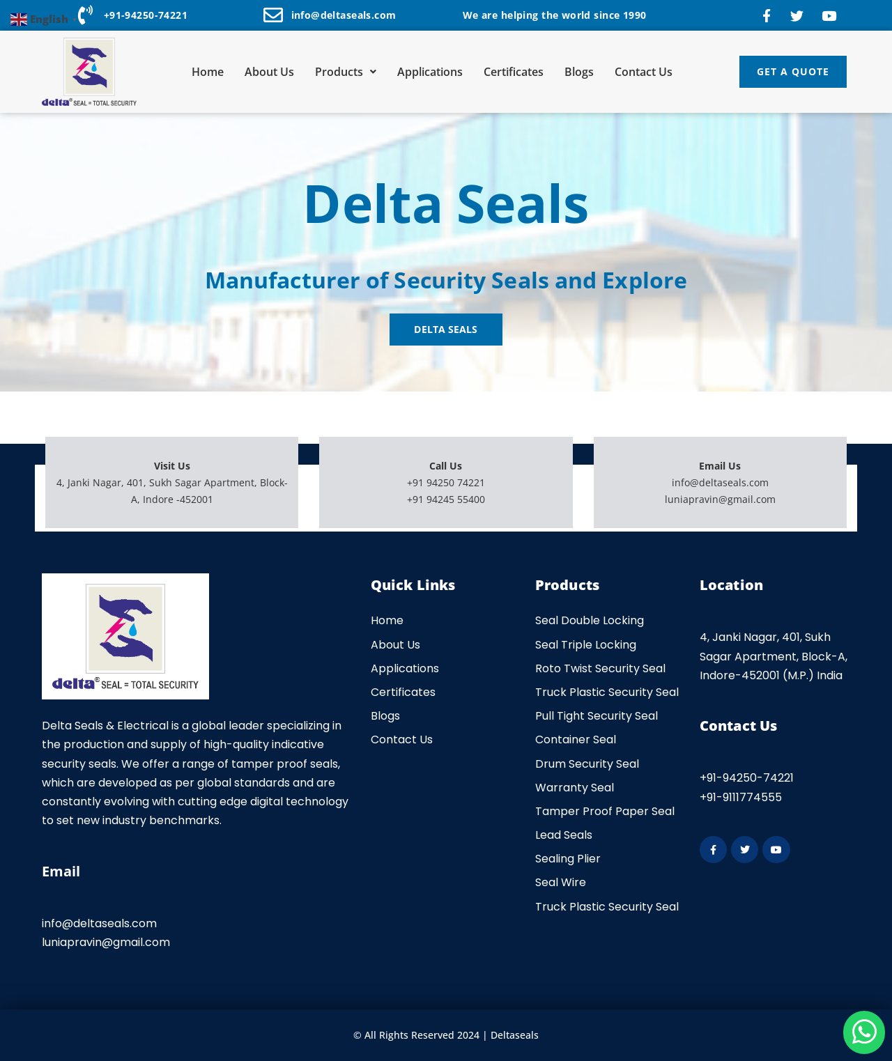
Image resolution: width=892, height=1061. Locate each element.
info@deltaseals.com (720, 482)
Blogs (579, 71)
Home (208, 71)
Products (345, 71)
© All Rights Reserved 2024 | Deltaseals (446, 1034)
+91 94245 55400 (446, 499)
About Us (269, 71)
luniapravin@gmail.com (720, 499)
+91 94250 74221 (446, 482)
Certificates (514, 71)
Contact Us (643, 71)
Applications (430, 71)
